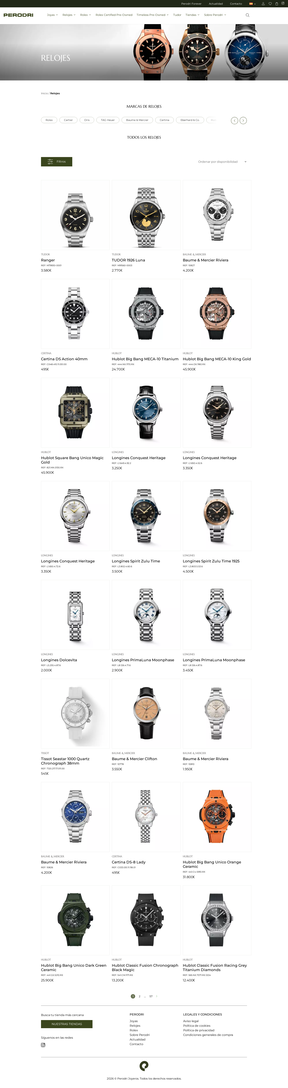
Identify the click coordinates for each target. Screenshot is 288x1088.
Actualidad (216, 3)
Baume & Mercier (137, 120)
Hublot (215, 120)
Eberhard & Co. (190, 120)
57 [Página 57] (151, 996)
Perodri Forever (191, 3)
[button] (234, 120)
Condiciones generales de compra (208, 1035)
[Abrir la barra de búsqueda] (247, 18)
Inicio (44, 93)
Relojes (69, 17)
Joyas (52, 17)
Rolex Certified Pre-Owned (114, 17)
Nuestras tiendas (67, 1024)
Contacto (236, 3)
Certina (164, 120)
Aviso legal (191, 1021)
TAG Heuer (108, 120)
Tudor (177, 17)
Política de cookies (196, 1025)
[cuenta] (263, 3)
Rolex (85, 17)
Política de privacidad (198, 1030)
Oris (87, 120)
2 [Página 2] (139, 996)
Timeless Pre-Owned (153, 17)
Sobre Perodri (215, 17)
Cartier (68, 120)
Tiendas (193, 17)
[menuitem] (253, 3)
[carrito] (277, 3)
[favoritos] (270, 3)
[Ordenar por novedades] (216, 162)
